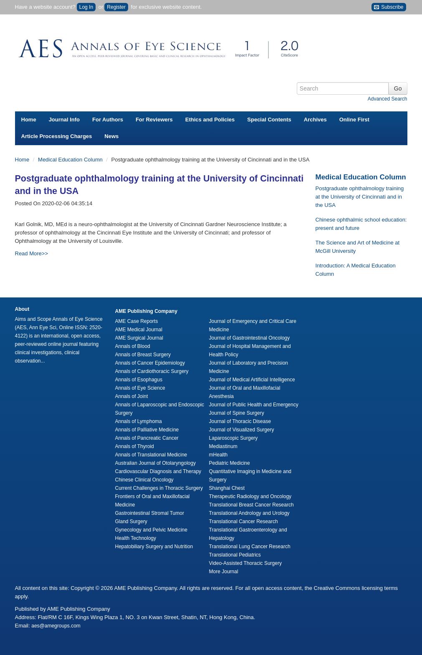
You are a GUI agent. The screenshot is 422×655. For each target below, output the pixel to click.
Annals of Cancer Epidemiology (150, 363)
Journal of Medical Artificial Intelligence (252, 380)
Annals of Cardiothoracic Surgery (152, 371)
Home (28, 119)
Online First (354, 119)
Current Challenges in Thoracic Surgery (159, 488)
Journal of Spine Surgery (236, 413)
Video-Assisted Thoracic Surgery (245, 563)
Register (116, 7)
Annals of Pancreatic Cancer (147, 438)
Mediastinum (223, 446)
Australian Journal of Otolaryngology (155, 463)
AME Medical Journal (138, 330)
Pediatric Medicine (229, 463)
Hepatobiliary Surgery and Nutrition (154, 546)
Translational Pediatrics (235, 555)
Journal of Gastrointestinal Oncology (249, 338)
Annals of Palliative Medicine (147, 430)
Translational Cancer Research (243, 521)
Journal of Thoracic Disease (240, 421)
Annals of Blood (132, 346)
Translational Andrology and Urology (249, 513)
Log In (86, 7)
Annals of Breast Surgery (143, 355)
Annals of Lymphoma (138, 421)
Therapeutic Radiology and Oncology (250, 496)
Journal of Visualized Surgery (241, 430)
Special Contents (269, 119)
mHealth (218, 455)
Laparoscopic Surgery (233, 438)
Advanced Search (387, 99)
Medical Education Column (71, 159)
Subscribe (389, 7)
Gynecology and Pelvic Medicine (151, 530)
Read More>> (31, 253)
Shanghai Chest (227, 488)
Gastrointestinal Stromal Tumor (149, 513)
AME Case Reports (136, 321)
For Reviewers (154, 119)
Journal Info (64, 119)
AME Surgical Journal (139, 338)
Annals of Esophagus (138, 380)
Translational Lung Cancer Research (250, 546)
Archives (315, 119)
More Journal (223, 571)
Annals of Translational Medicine (151, 455)
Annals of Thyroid (134, 446)
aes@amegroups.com (56, 626)
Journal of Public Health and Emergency (253, 405)
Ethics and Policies (210, 119)
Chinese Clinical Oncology (144, 480)
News (111, 136)
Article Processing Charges (56, 136)
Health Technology (136, 538)
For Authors (107, 119)
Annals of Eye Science (140, 388)
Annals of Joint (131, 396)
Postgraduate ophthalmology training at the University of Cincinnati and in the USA (360, 196)
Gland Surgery (131, 521)
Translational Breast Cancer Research (251, 505)
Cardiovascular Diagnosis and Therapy (158, 471)
